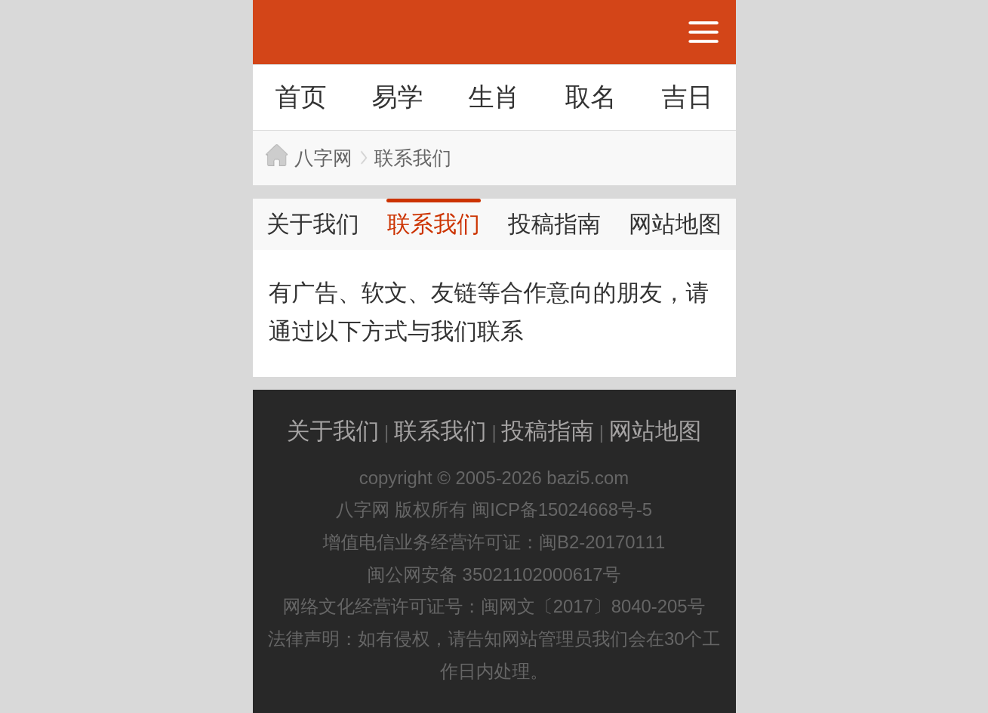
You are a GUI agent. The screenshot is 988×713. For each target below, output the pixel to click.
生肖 (493, 96)
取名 (590, 96)
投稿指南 (554, 224)
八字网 (323, 157)
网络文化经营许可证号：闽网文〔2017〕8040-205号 (494, 606)
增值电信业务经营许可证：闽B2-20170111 (494, 542)
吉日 (687, 96)
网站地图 (675, 224)
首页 (300, 96)
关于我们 (312, 224)
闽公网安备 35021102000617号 (494, 574)
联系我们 (412, 157)
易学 (397, 96)
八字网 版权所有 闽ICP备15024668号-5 (494, 509)
